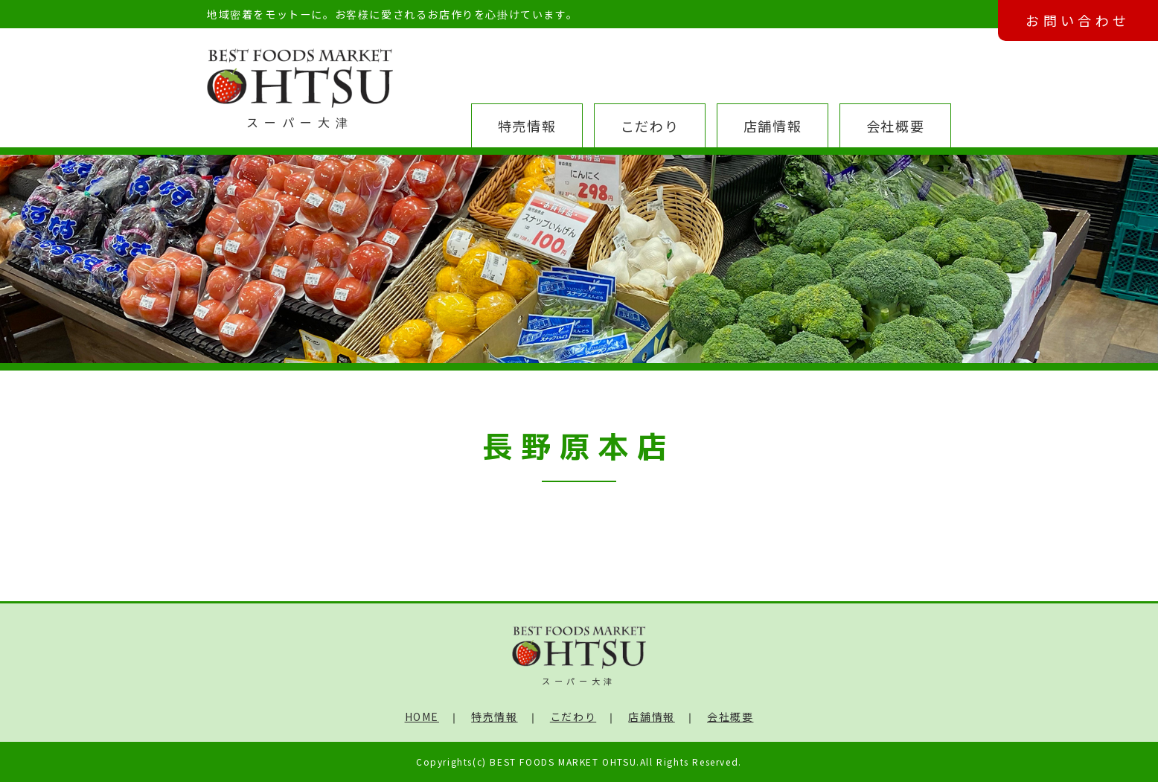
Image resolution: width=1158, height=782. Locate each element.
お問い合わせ (1078, 20)
